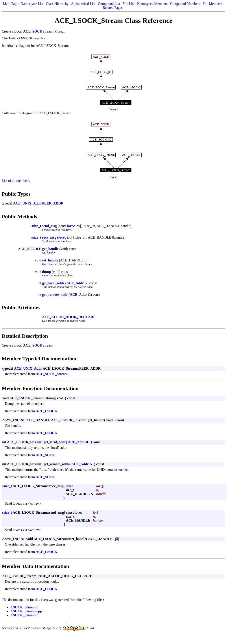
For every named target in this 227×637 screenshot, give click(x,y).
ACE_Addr (75, 284)
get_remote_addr (55, 295)
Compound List (109, 3)
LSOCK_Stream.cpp (26, 612)
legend (113, 110)
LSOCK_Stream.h (24, 608)
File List (129, 3)
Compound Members (185, 3)
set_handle (50, 261)
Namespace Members (152, 3)
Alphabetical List (83, 3)
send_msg (49, 226)
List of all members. (16, 181)
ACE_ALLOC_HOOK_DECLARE (69, 317)
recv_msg (49, 238)
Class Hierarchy (57, 3)
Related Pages (112, 7)
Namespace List (32, 3)
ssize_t (36, 226)
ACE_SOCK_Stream (52, 374)
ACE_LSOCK (46, 412)
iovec (71, 226)
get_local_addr (53, 284)
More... (59, 31)
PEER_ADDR (52, 204)
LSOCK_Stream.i (24, 616)
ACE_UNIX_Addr (27, 204)
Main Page (10, 3)
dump (46, 272)
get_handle (50, 249)
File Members (212, 3)
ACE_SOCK (32, 31)
